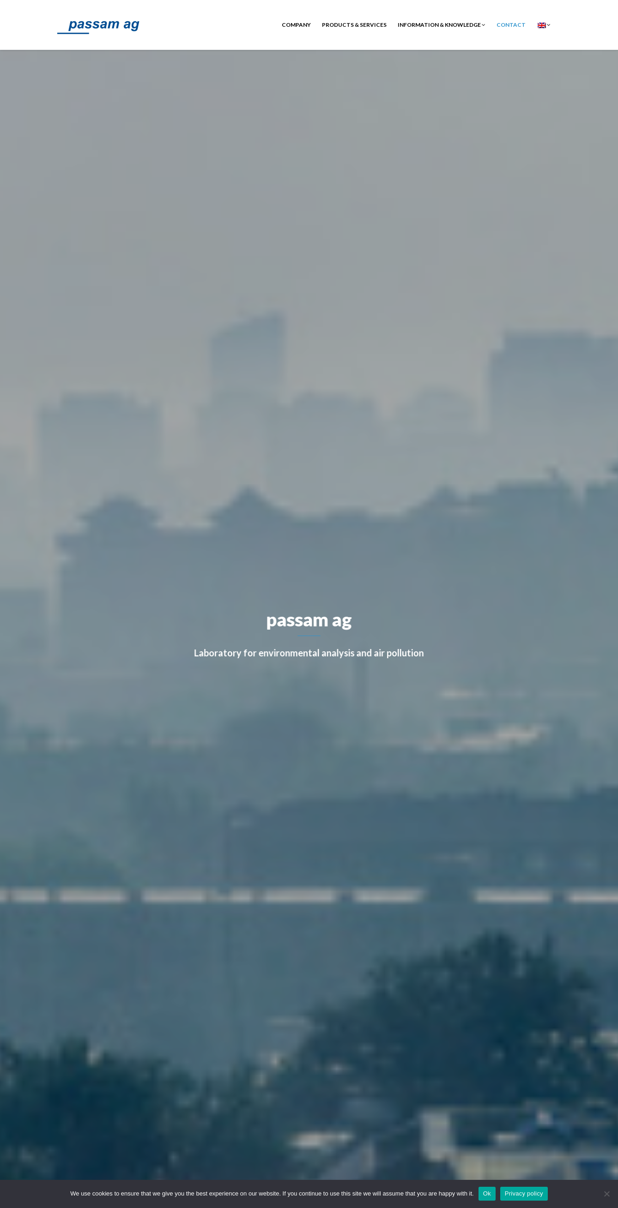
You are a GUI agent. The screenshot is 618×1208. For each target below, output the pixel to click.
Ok (487, 1193)
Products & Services (354, 24)
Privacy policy (524, 1193)
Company (296, 24)
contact (511, 24)
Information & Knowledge (441, 24)
